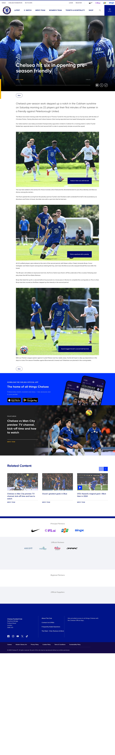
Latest (17, 10)
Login (71, 3)
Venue (4, 3)
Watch (27, 10)
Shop (91, 10)
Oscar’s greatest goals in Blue (54, 494)
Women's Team (55, 10)
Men (19, 95)
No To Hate (28, 3)
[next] (106, 469)
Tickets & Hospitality (75, 10)
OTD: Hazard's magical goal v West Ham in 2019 (91, 495)
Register (79, 3)
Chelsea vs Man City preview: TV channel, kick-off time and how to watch (21, 496)
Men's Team (40, 10)
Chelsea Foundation (15, 3)
